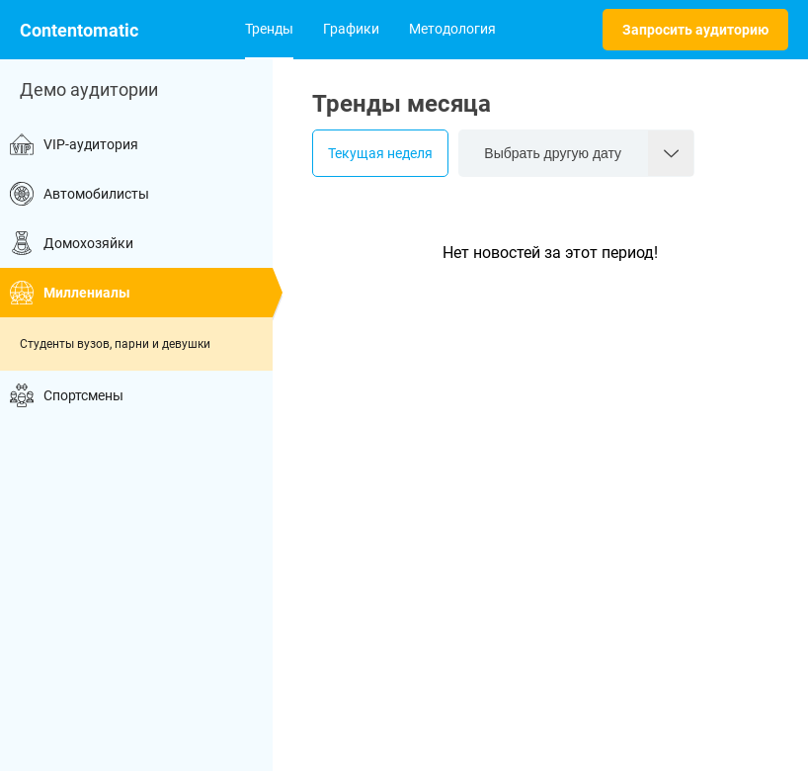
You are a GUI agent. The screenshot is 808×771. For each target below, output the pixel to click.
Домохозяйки (71, 243)
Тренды (269, 29)
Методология (452, 29)
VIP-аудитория (74, 144)
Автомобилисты (79, 194)
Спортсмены (66, 395)
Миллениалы (70, 292)
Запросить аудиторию (695, 30)
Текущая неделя (380, 153)
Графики (351, 29)
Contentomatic (79, 30)
